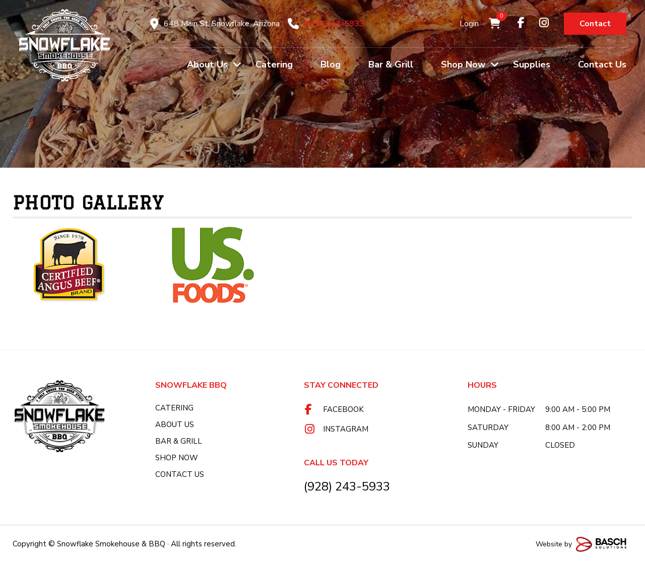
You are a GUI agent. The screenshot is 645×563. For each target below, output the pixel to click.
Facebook (343, 409)
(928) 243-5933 (333, 23)
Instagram (345, 429)
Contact (595, 23)
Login (469, 23)
